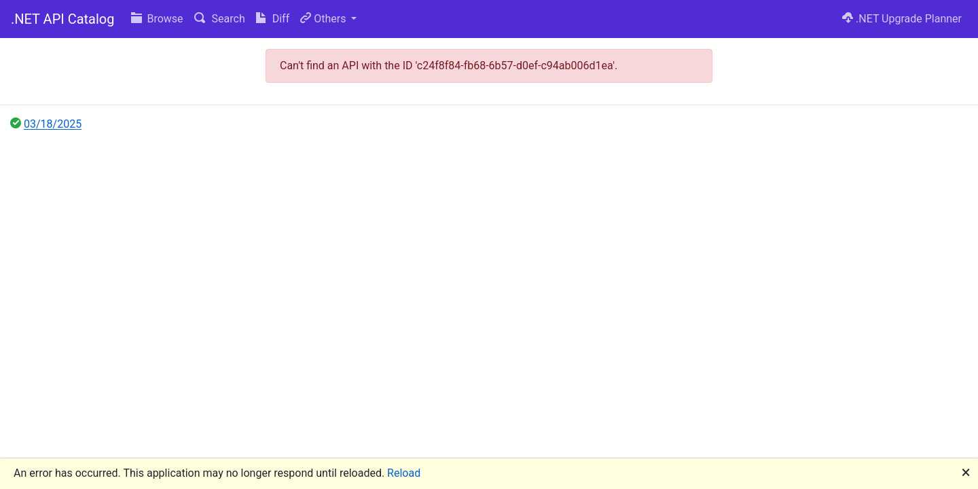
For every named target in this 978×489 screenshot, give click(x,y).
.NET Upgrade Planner (902, 18)
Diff (272, 18)
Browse (157, 18)
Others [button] (324, 18)
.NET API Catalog (63, 19)
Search (219, 18)
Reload (403, 473)
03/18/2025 (53, 123)
